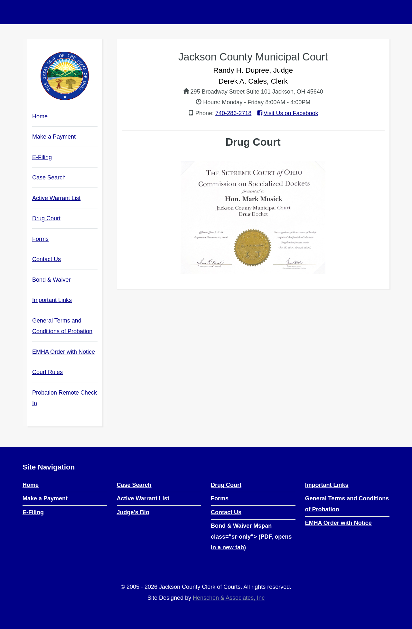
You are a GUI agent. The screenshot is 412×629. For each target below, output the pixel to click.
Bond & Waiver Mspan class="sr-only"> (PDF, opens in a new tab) (251, 537)
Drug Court (46, 218)
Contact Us (46, 259)
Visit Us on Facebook (287, 113)
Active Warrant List (56, 198)
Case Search (49, 177)
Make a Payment (54, 136)
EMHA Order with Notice (65, 353)
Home (40, 116)
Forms (40, 239)
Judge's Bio (133, 512)
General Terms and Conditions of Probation (65, 328)
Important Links (52, 300)
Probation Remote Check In (64, 397)
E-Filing (42, 157)
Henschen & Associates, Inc (229, 598)
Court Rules (55, 374)
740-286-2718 (233, 113)
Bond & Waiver (59, 281)
